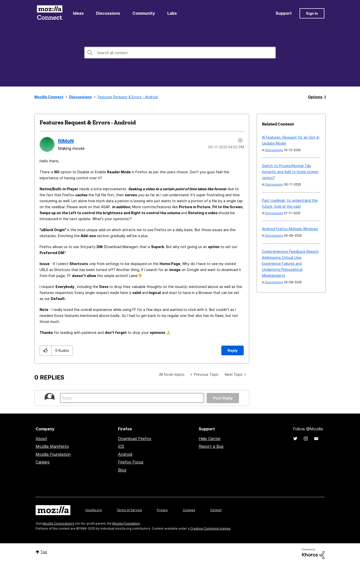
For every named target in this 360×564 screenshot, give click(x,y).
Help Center (210, 438)
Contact (216, 510)
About (41, 438)
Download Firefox (134, 438)
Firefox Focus (130, 462)
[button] (46, 351)
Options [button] (315, 97)
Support (284, 13)
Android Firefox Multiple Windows (290, 229)
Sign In (312, 13)
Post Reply (223, 398)
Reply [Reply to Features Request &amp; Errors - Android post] (233, 350)
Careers (43, 462)
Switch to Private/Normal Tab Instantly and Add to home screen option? (290, 172)
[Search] (180, 53)
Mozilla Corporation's (58, 523)
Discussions (108, 13)
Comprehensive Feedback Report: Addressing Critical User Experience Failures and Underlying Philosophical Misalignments (290, 263)
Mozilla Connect (49, 13)
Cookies (189, 510)
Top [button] (43, 552)
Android (125, 454)
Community (143, 13)
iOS (121, 446)
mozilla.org (93, 510)
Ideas (78, 13)
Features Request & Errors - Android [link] (128, 97)
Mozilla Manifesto (52, 446)
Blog (122, 470)
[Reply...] (132, 398)
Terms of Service (129, 510)
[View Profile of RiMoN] (66, 141)
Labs (172, 13)
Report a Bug (211, 446)
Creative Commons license (210, 528)
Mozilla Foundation (53, 454)
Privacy (162, 510)
